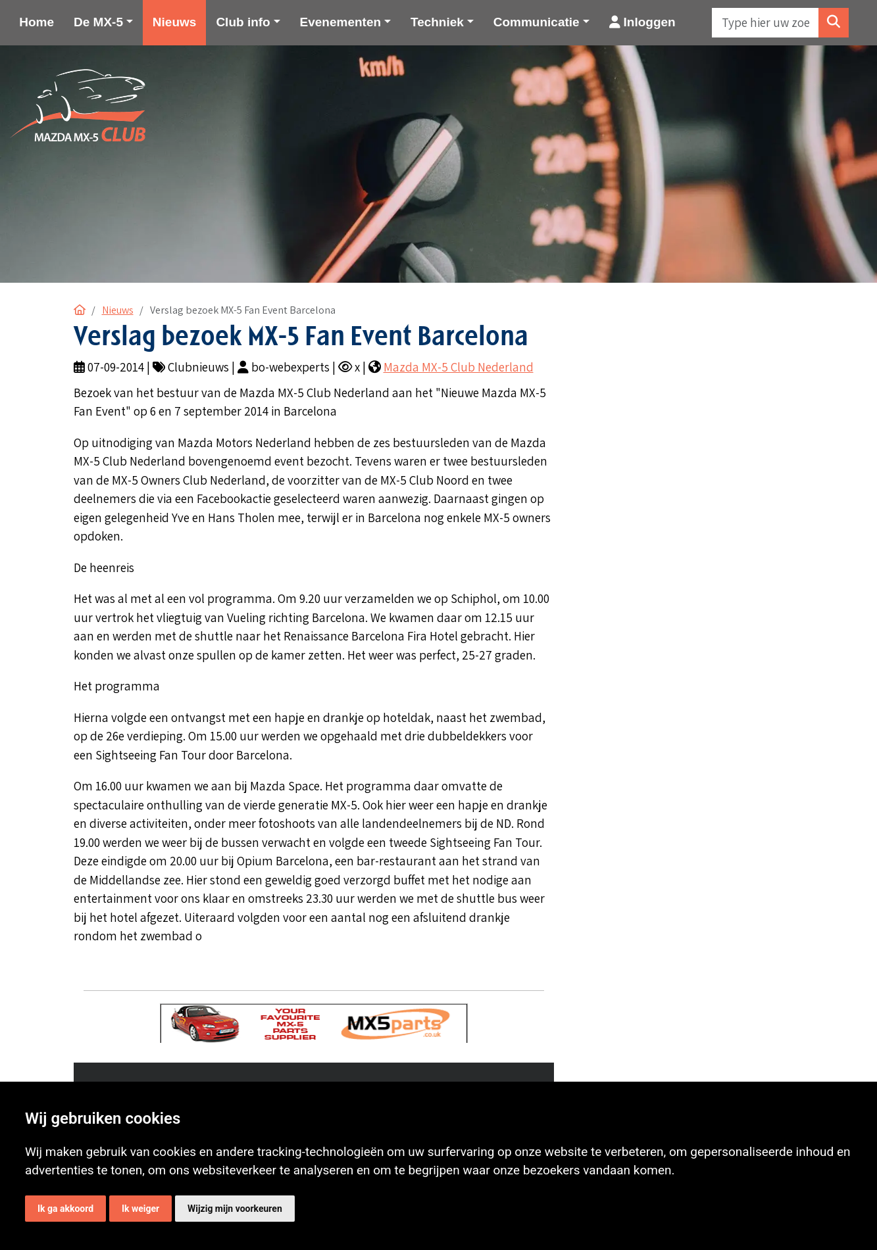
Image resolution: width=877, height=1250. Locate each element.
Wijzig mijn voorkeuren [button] (235, 1208)
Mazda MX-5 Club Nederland (459, 367)
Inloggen (642, 22)
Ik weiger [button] (140, 1208)
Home (36, 22)
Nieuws (175, 22)
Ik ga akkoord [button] (65, 1208)
